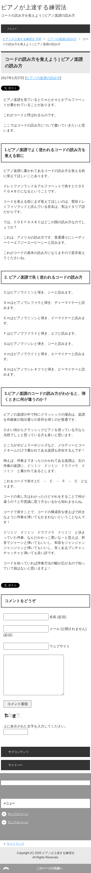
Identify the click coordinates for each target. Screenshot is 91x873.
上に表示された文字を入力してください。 (35, 726)
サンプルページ (18, 814)
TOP (22, 39)
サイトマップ (15, 843)
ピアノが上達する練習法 (33, 7)
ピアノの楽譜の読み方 (43, 78)
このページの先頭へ (49, 868)
